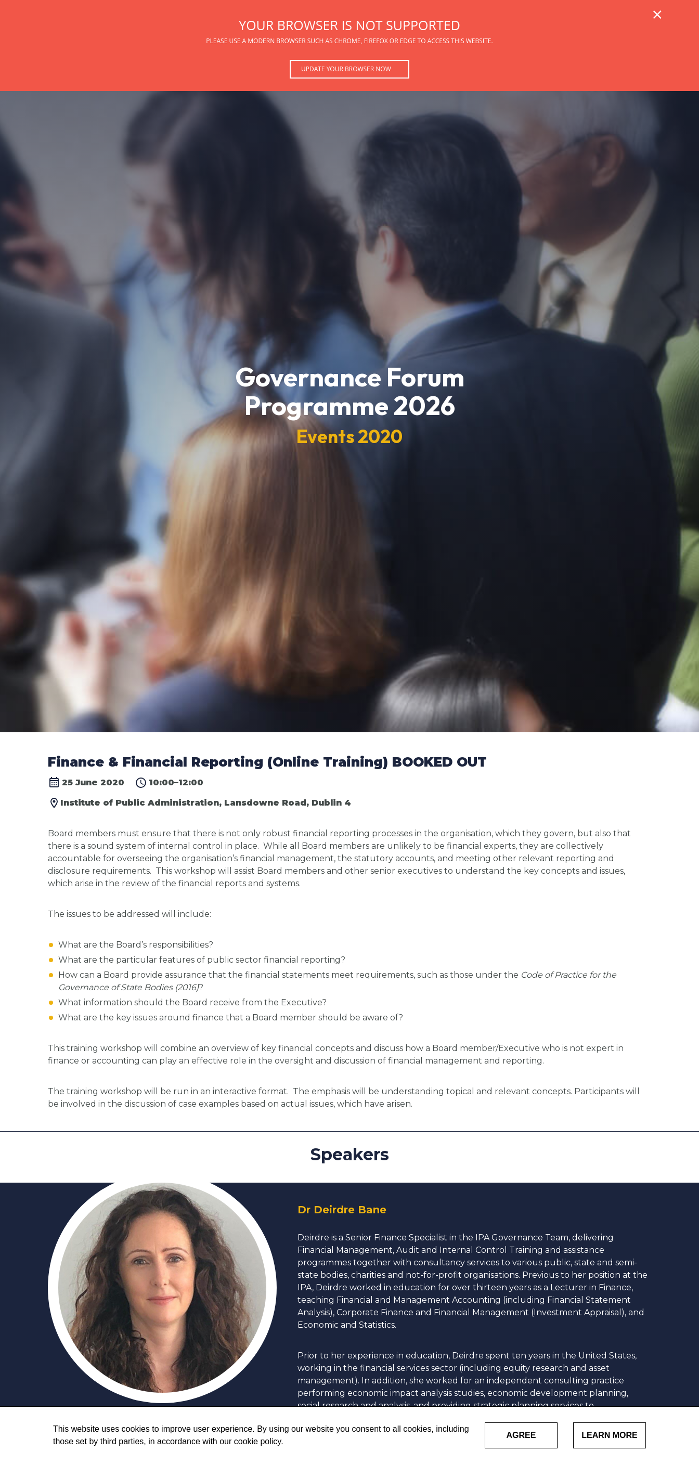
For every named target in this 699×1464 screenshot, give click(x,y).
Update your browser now (346, 68)
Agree (521, 1435)
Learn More (609, 1435)
